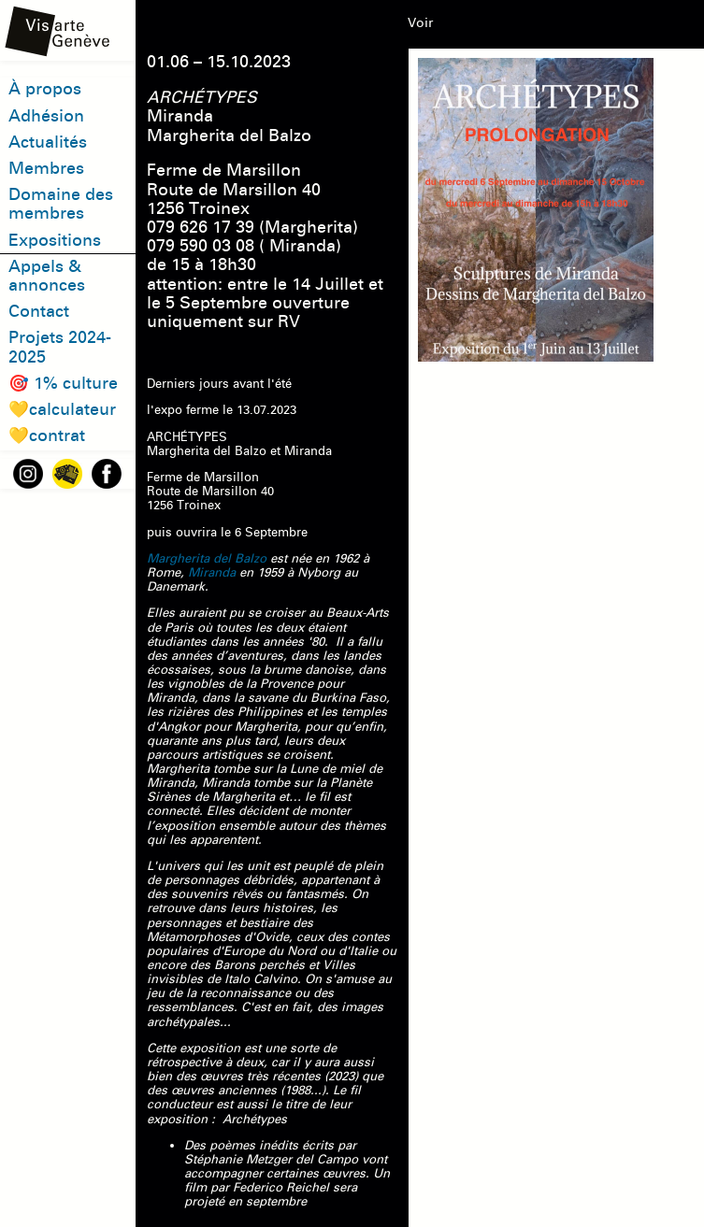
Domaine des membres (60, 204)
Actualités (47, 142)
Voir (420, 23)
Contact (38, 311)
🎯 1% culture (63, 383)
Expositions (54, 240)
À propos (44, 89)
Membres (46, 168)
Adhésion (46, 116)
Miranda (212, 572)
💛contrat (46, 436)
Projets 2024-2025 (59, 347)
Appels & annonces (46, 276)
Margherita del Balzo (206, 558)
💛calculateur (62, 410)
